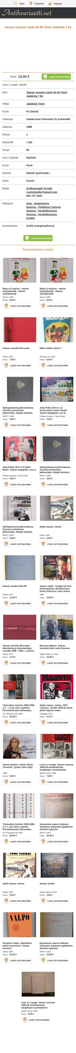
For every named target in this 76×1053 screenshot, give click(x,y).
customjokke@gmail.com (41, 192)
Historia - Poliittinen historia (43, 207)
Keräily (30, 218)
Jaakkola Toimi (35, 103)
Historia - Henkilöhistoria (41, 210)
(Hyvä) (34, 111)
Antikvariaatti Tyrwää (39, 188)
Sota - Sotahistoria (37, 203)
